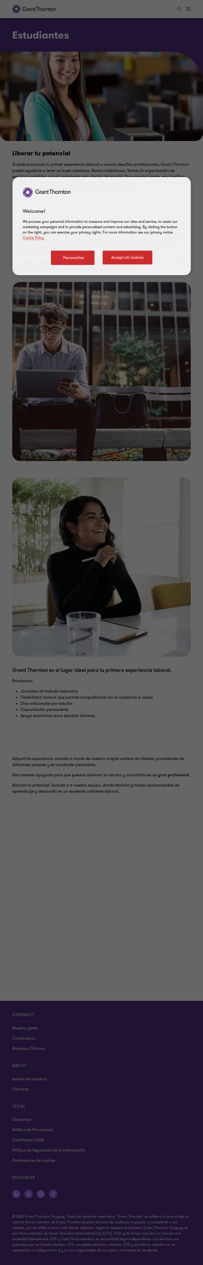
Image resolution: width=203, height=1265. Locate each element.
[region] (101, 226)
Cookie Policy (33, 237)
